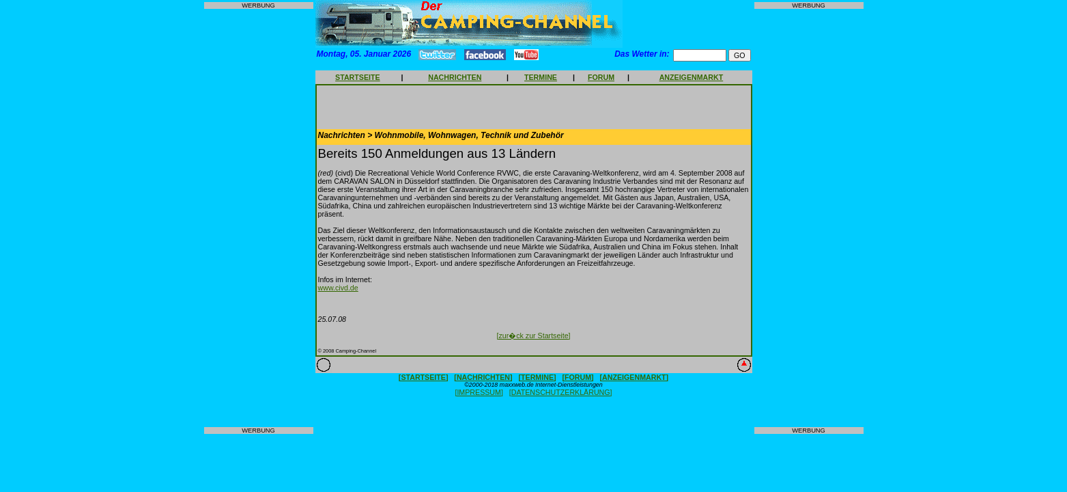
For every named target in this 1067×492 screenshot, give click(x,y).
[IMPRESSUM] (478, 392)
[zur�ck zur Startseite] (533, 335)
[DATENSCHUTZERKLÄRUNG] (560, 392)
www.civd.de (338, 288)
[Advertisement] (258, 218)
